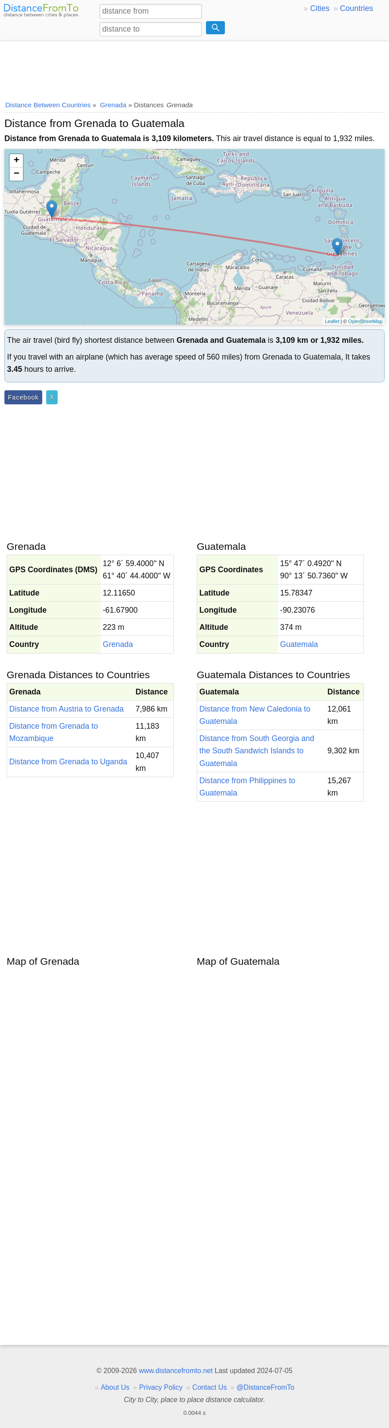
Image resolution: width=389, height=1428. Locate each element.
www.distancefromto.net (176, 1370)
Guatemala (299, 644)
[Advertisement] (194, 68)
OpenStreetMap (365, 321)
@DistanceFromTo (265, 1387)
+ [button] (16, 160)
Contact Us (209, 1387)
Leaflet (332, 321)
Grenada (118, 644)
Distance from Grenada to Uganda (68, 761)
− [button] (16, 174)
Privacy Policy (161, 1387)
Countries (356, 8)
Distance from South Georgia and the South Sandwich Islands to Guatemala (256, 750)
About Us (115, 1387)
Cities (320, 8)
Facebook (23, 397)
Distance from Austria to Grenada (66, 709)
